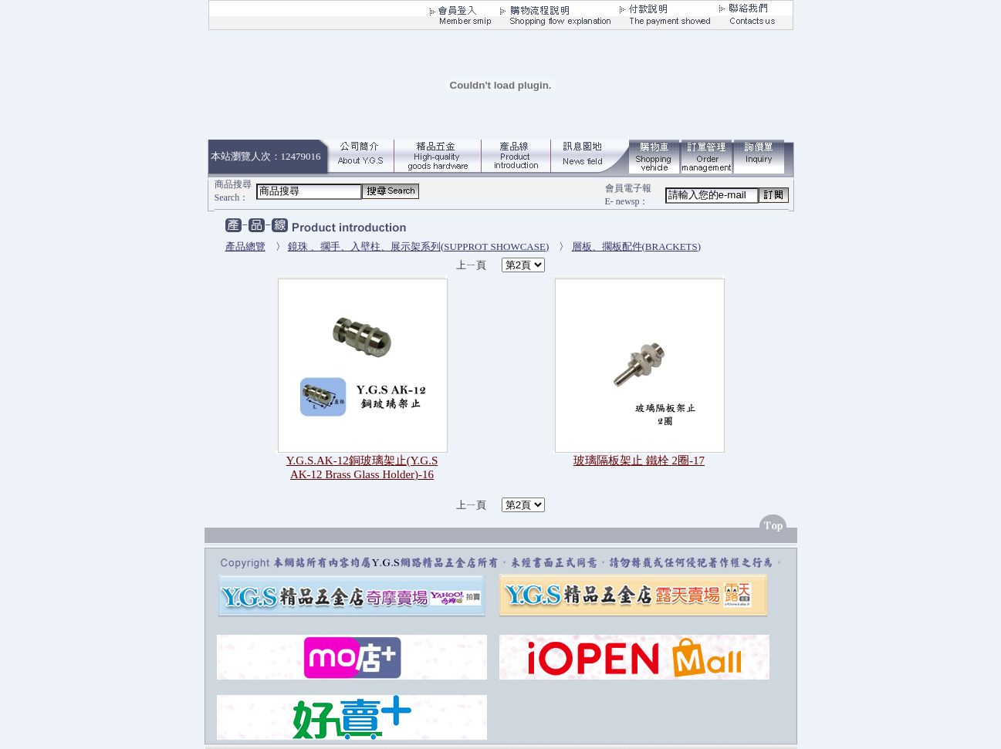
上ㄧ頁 (472, 265)
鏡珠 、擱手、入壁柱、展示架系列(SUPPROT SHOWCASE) (419, 246)
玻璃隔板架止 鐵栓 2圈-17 (639, 460)
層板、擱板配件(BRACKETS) (637, 246)
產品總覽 (245, 246)
